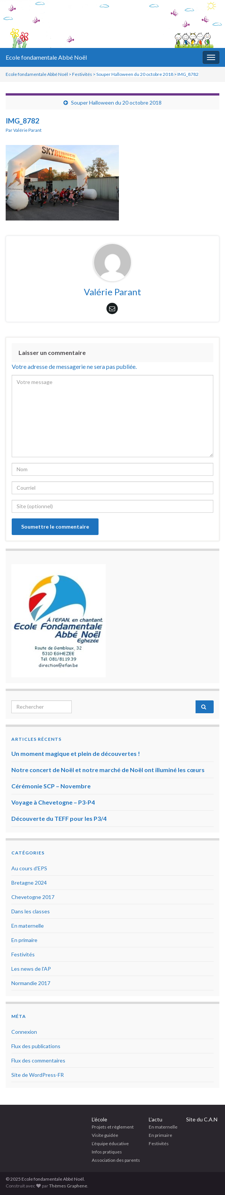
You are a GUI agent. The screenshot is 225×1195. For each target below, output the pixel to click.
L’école (99, 1119)
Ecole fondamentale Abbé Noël (46, 57)
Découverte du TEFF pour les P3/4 (58, 818)
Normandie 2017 (30, 983)
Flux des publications (35, 1046)
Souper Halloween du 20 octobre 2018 (116, 102)
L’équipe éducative (110, 1143)
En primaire (24, 940)
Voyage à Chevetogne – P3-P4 (53, 802)
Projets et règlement (113, 1127)
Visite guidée (105, 1135)
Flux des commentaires (38, 1060)
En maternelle (27, 925)
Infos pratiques (107, 1152)
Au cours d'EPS (29, 868)
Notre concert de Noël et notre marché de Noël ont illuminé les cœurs (108, 769)
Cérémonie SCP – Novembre (51, 785)
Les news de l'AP (31, 968)
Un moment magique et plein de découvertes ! (75, 753)
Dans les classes (30, 911)
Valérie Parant (27, 130)
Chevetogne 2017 (32, 897)
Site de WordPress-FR (37, 1075)
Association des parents (116, 1160)
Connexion (24, 1031)
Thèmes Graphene (68, 1186)
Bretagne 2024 (29, 882)
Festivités (23, 954)
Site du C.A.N (201, 1119)
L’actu (155, 1119)
